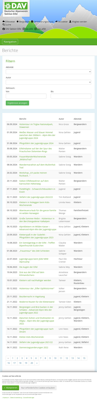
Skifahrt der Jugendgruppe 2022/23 (36, 197)
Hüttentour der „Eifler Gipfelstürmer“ (36, 288)
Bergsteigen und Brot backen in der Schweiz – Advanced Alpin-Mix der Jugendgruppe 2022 (36, 310)
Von (7, 91)
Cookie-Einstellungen (28, 397)
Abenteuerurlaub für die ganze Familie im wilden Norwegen (37, 212)
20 (32, 363)
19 (26, 363)
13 (72, 358)
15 (84, 358)
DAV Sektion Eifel (12, 28)
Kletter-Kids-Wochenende (31, 337)
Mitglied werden (78, 21)
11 (61, 358)
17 (14, 363)
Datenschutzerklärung (16, 397)
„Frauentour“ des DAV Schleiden (34, 250)
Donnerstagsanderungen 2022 (33, 347)
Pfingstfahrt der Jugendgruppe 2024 (36, 143)
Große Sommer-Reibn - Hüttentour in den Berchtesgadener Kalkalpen (37, 220)
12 (67, 358)
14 (78, 358)
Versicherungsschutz (42, 21)
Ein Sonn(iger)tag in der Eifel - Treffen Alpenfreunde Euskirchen (37, 244)
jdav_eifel (40, 28)
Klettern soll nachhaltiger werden (35, 280)
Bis (52, 91)
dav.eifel (28, 28)
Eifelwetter (9, 21)
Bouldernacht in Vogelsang (32, 296)
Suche (7, 24)
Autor (8, 77)
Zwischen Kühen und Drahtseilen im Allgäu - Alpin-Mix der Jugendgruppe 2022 (36, 321)
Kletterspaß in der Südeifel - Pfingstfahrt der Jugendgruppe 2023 (36, 236)
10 (55, 358)
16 (8, 363)
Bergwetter (23, 21)
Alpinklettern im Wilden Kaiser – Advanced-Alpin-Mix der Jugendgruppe (37, 228)
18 (20, 363)
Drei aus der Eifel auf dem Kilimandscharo (31, 273)
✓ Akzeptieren (10, 387)
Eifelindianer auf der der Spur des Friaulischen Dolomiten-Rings (35, 150)
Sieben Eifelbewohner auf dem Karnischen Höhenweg (34, 182)
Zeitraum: (10, 88)
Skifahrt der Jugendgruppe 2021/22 (36, 342)
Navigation (10, 41)
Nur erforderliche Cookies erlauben (38, 387)
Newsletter (61, 21)
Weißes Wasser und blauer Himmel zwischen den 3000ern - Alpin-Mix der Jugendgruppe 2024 (37, 135)
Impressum (6, 397)
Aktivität (9, 67)
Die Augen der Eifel (28, 267)
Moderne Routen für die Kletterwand (36, 301)
